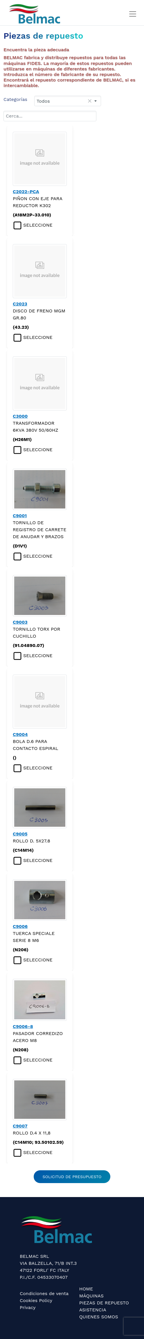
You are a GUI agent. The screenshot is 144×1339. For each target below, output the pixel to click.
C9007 (20, 1126)
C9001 (20, 515)
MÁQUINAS (91, 1296)
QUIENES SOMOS (98, 1317)
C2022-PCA (26, 191)
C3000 (20, 416)
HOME (86, 1289)
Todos (43, 101)
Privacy (28, 1307)
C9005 (20, 834)
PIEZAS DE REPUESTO (104, 1303)
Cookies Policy (36, 1300)
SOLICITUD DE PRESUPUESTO (72, 1176)
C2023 (20, 304)
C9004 (20, 734)
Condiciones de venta (44, 1293)
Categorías (15, 99)
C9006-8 (23, 1026)
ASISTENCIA (92, 1310)
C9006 (20, 926)
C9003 (20, 622)
